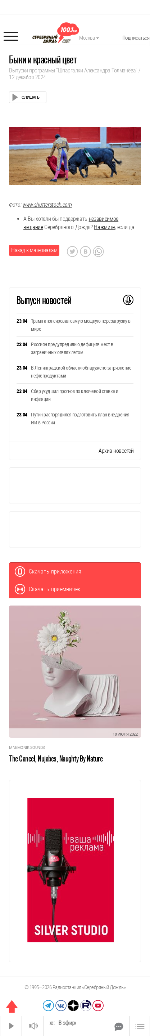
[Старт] (11, 1026)
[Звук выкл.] (33, 1026)
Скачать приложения (48, 571)
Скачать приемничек (48, 589)
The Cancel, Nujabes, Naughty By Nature (56, 758)
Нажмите (104, 227)
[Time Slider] (76, 1026)
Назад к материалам (34, 250)
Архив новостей (116, 450)
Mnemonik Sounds (27, 747)
